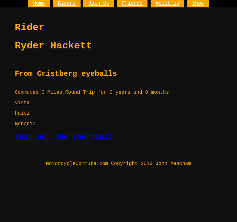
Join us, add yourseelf (64, 137)
